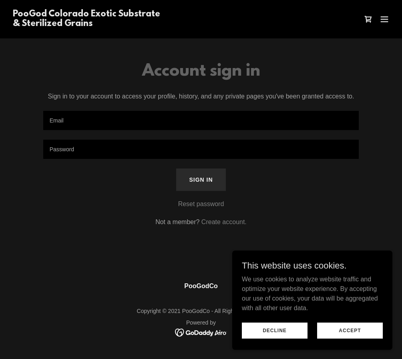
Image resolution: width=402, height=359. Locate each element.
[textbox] (201, 120)
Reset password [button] (201, 204)
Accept (350, 330)
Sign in (201, 179)
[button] (384, 19)
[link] (86, 23)
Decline (275, 330)
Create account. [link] (224, 222)
